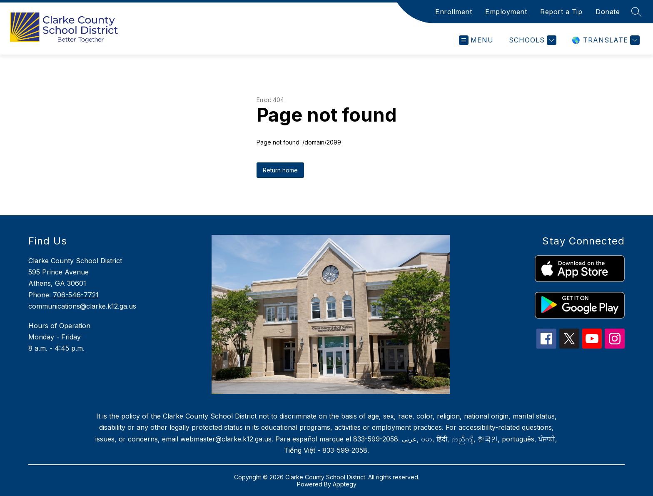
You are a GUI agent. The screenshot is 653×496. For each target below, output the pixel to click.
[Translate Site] (605, 40)
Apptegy (344, 484)
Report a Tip (561, 11)
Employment (506, 11)
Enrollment (453, 11)
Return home (280, 170)
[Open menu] (476, 40)
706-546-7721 (76, 295)
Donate (608, 11)
